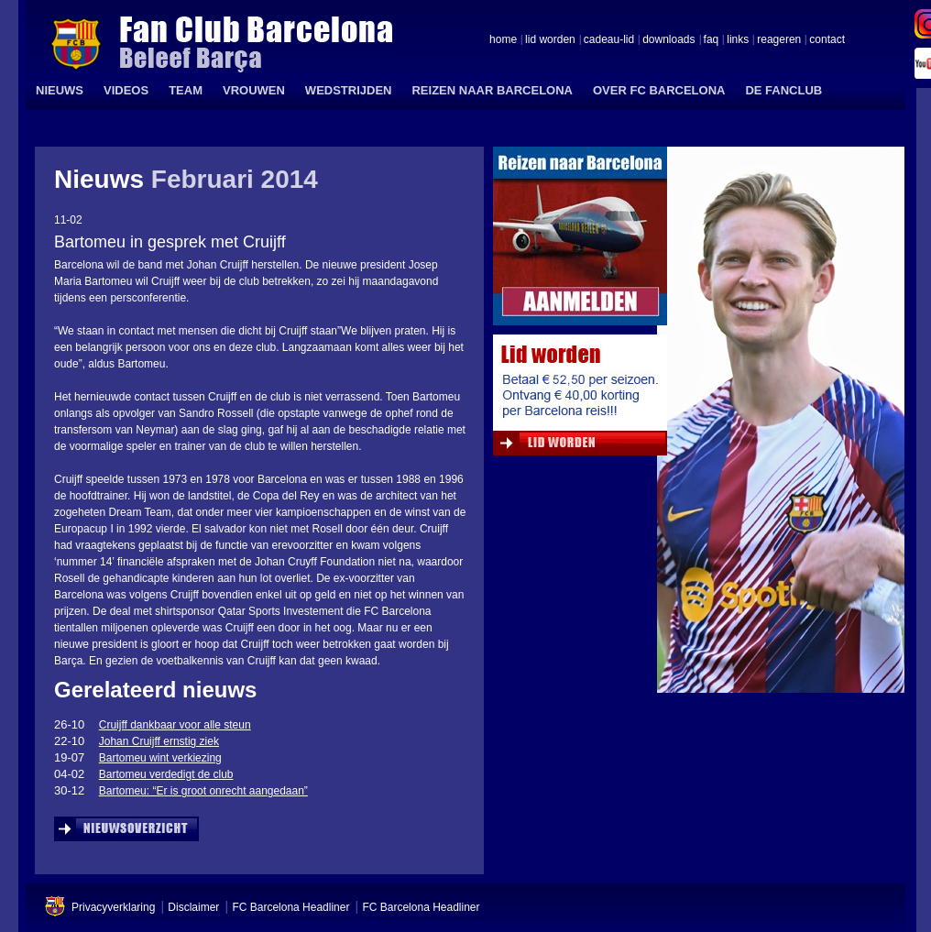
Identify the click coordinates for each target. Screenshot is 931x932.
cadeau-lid (609, 40)
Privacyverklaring (113, 907)
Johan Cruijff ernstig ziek (159, 741)
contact (827, 40)
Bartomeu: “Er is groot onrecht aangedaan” (203, 790)
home (503, 40)
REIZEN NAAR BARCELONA (492, 90)
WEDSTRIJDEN (348, 90)
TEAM (186, 90)
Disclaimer (193, 907)
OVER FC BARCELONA (659, 90)
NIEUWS (59, 90)
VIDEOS (126, 90)
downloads (668, 40)
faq (711, 40)
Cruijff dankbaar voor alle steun (175, 724)
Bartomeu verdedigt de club (166, 774)
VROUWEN (254, 90)
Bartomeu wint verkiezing (160, 757)
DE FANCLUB (783, 90)
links (738, 40)
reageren (779, 40)
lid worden (550, 40)
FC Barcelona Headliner (290, 907)
